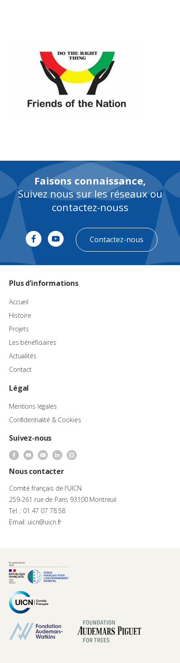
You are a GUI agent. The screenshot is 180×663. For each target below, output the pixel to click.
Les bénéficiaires (32, 342)
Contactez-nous (116, 239)
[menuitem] (137, 16)
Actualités (23, 356)
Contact (20, 369)
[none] (137, 16)
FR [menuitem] (133, 15)
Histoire (20, 315)
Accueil (18, 302)
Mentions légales (33, 406)
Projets (19, 329)
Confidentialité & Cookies (45, 419)
